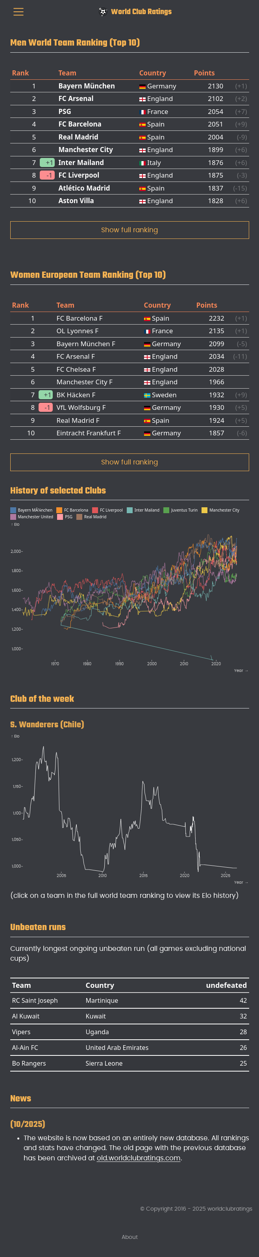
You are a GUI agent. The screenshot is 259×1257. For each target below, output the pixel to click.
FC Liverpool (79, 175)
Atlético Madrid (84, 188)
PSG (65, 111)
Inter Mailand (81, 162)
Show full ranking (129, 230)
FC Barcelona (80, 123)
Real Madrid (78, 136)
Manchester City (86, 149)
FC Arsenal (76, 98)
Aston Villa (76, 200)
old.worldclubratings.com (139, 1158)
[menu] (18, 11)
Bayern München (87, 85)
